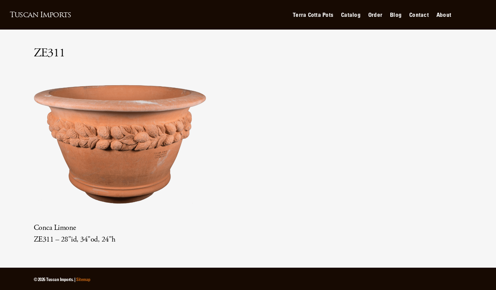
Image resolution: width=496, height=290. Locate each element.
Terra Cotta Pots (313, 14)
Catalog (351, 14)
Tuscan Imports (40, 15)
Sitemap (83, 279)
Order (375, 14)
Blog (396, 14)
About (443, 14)
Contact (419, 14)
